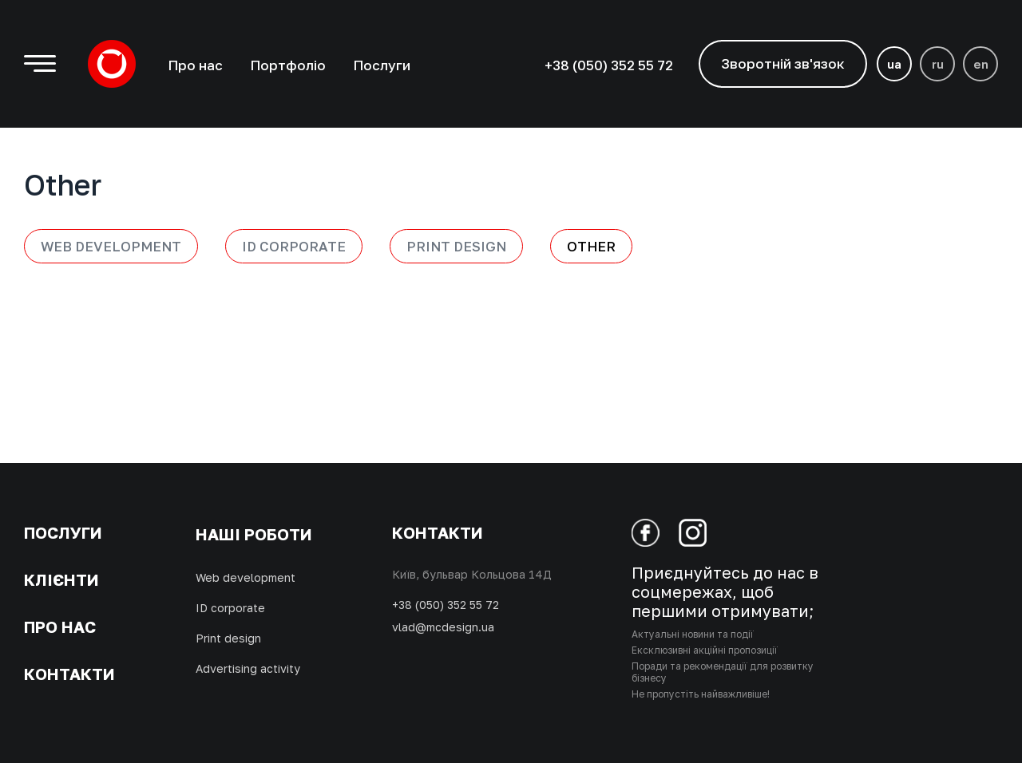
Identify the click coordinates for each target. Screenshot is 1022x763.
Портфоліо (288, 65)
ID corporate (230, 608)
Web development (111, 246)
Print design (456, 246)
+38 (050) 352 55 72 (445, 604)
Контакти (69, 673)
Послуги (381, 65)
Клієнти (61, 579)
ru (938, 64)
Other (591, 246)
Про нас (195, 65)
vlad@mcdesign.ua (443, 627)
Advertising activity (248, 668)
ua (894, 64)
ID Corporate (294, 246)
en (980, 64)
